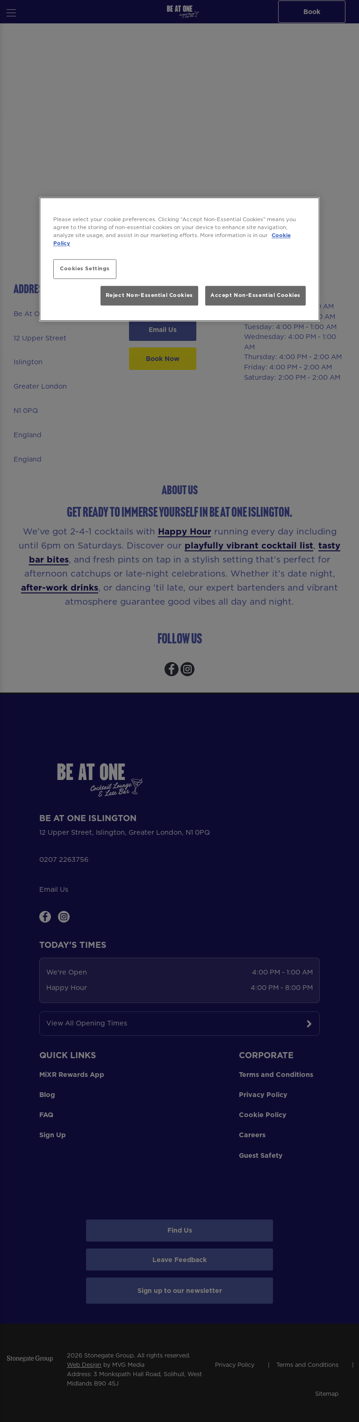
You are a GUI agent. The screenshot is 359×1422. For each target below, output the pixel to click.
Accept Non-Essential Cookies (255, 295)
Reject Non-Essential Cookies (149, 295)
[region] (179, 259)
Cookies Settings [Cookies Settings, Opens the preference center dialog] (85, 269)
